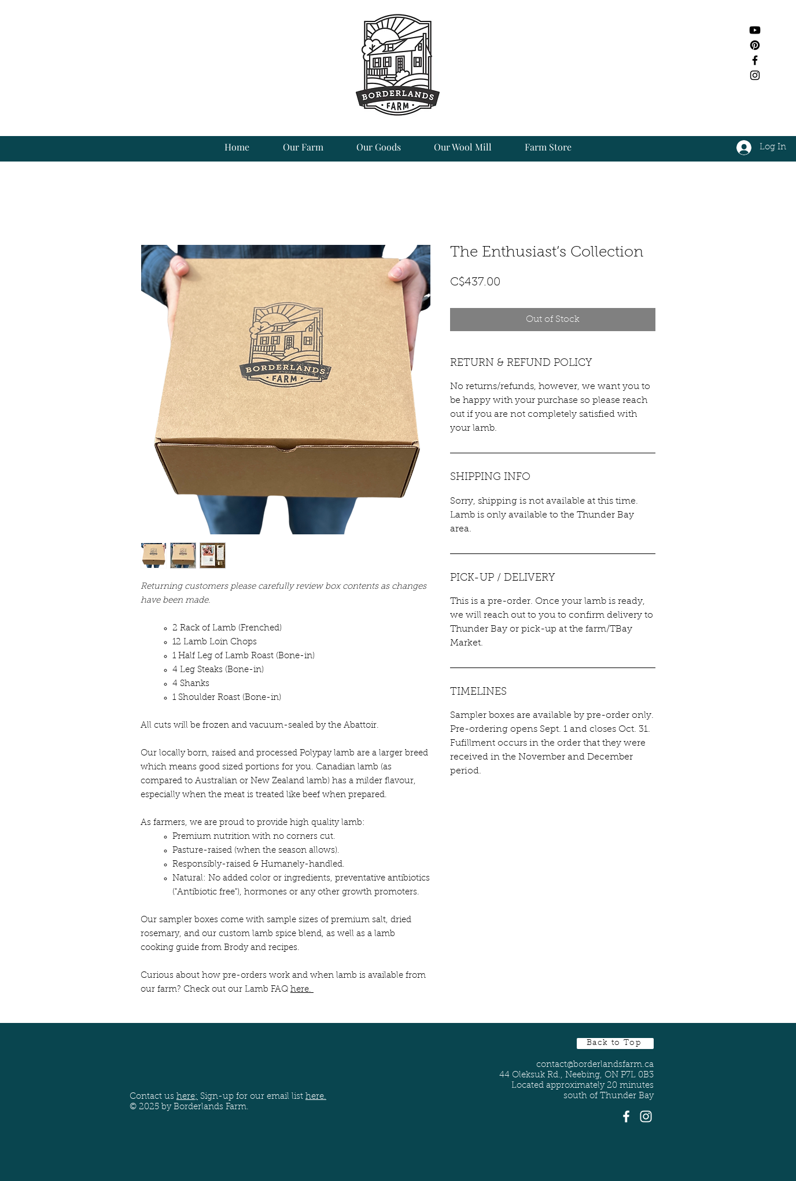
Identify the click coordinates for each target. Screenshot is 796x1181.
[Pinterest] (755, 45)
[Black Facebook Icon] (755, 60)
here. (302, 989)
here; (187, 1096)
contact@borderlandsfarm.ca (595, 1065)
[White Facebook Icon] (626, 1116)
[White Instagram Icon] (646, 1116)
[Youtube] (755, 30)
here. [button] (315, 1096)
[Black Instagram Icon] (755, 75)
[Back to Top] (615, 1043)
